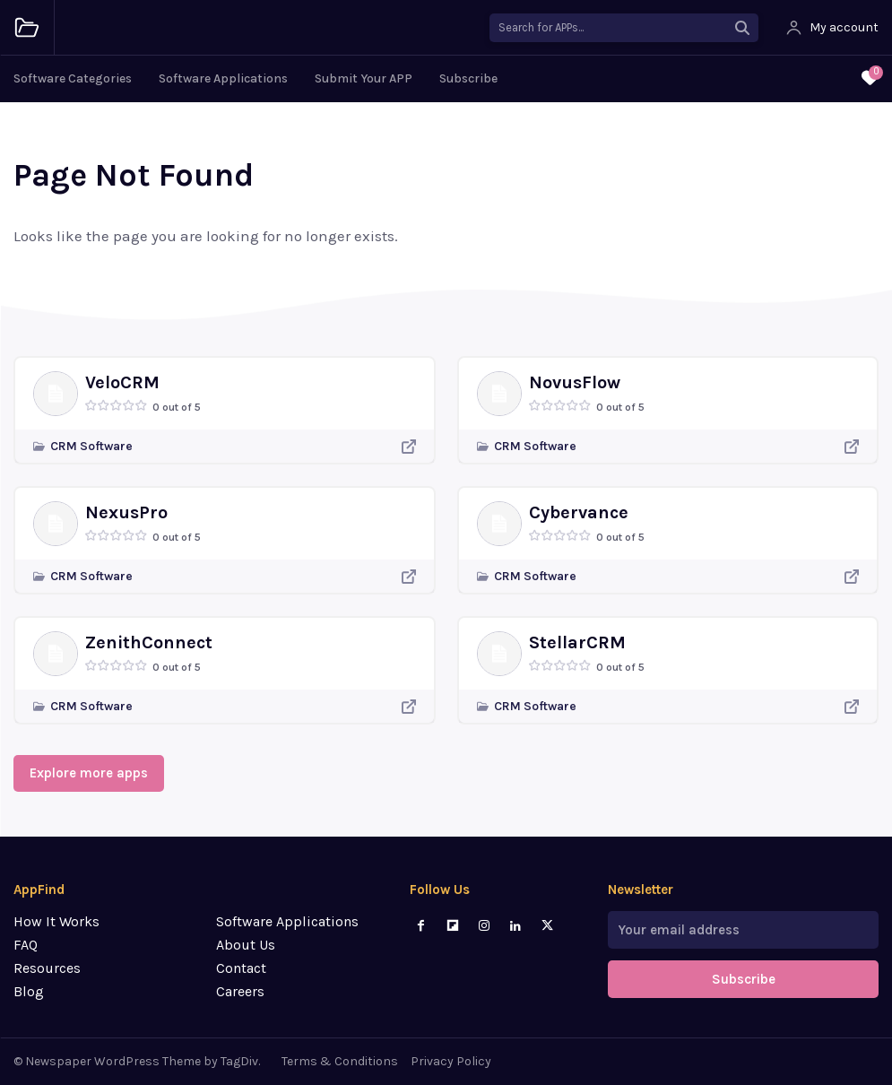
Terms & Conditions (339, 1061)
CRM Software (91, 446)
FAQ (25, 944)
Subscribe (468, 78)
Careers (240, 991)
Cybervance (578, 512)
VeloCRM (122, 382)
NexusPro (126, 512)
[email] (743, 930)
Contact (241, 967)
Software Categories (72, 78)
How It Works (56, 921)
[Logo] (26, 27)
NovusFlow (574, 382)
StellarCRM (577, 642)
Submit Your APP (363, 78)
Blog (28, 991)
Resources (47, 967)
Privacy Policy (451, 1061)
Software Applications (223, 78)
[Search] (742, 27)
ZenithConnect (148, 642)
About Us (245, 944)
